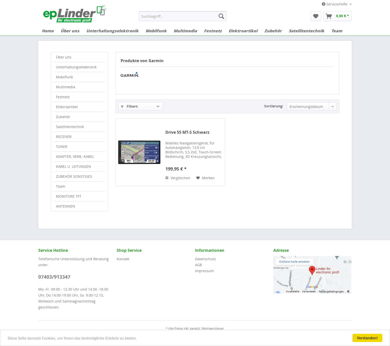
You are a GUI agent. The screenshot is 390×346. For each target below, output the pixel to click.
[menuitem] (183, 16)
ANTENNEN (65, 206)
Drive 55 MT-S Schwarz (187, 132)
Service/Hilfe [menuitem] (335, 4)
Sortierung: (273, 106)
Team (60, 186)
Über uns (63, 57)
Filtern (129, 106)
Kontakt (123, 259)
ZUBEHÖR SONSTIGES (74, 176)
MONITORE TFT (68, 196)
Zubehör (63, 116)
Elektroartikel (67, 106)
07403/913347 (54, 277)
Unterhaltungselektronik (76, 67)
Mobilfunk (64, 77)
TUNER (61, 146)
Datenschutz (205, 259)
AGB (198, 264)
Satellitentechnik (70, 126)
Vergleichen (177, 177)
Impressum (204, 270)
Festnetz (63, 96)
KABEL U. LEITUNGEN (73, 166)
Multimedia (65, 87)
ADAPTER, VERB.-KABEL (75, 156)
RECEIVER (64, 136)
